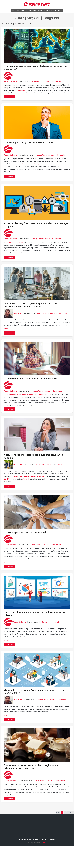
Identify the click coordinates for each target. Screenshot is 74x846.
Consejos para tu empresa (40, 81)
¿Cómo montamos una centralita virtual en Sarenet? (32, 378)
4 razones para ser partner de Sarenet (25, 532)
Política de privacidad (34, 839)
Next (71, 812)
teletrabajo (26, 479)
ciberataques (19, 90)
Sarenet (43, 843)
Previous (58, 812)
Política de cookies (48, 839)
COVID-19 (7, 479)
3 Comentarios (56, 545)
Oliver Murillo (17, 313)
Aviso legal (22, 839)
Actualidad (15, 10)
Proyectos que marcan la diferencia (50, 10)
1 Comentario (60, 155)
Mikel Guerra (17, 464)
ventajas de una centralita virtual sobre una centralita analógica (29, 395)
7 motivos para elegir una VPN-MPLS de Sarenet (30, 142)
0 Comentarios (56, 81)
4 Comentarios (55, 622)
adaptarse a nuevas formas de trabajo (29, 476)
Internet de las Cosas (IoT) (15, 242)
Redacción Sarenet (10, 81)
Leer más (10, 176)
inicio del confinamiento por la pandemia (35, 164)
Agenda (24, 10)
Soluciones (32, 10)
